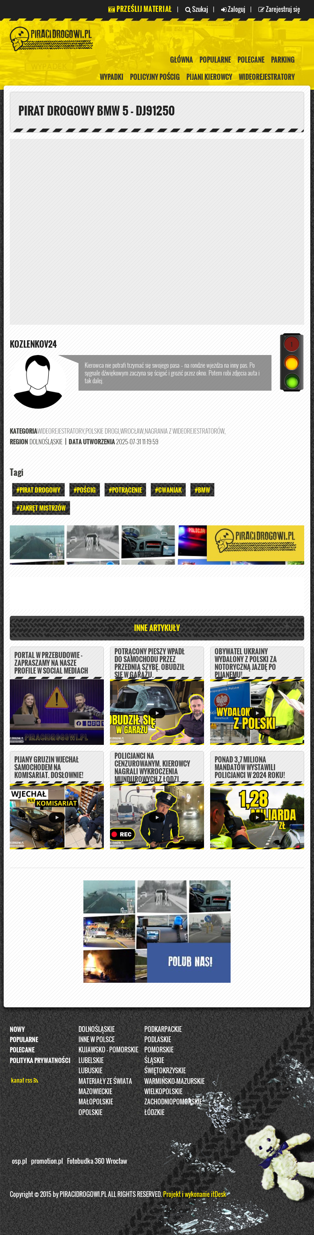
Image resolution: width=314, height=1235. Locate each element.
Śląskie (154, 1060)
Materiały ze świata (105, 1081)
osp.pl (19, 1161)
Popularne (215, 60)
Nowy (17, 1029)
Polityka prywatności (40, 1060)
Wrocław (132, 430)
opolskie (90, 1112)
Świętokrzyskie (165, 1070)
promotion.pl (47, 1161)
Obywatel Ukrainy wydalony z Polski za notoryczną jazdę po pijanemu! (246, 663)
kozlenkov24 (33, 344)
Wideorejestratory (267, 77)
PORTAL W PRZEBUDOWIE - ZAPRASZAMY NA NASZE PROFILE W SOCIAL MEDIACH (51, 663)
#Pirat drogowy (38, 489)
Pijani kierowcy (209, 77)
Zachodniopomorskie (173, 1101)
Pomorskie (158, 1049)
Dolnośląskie (96, 1029)
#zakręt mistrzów (41, 507)
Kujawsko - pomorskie (108, 1049)
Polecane (251, 60)
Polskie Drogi (102, 430)
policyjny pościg (155, 77)
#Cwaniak (168, 489)
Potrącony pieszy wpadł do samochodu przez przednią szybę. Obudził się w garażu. (149, 663)
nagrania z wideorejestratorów (184, 430)
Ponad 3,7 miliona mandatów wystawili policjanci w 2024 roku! (250, 767)
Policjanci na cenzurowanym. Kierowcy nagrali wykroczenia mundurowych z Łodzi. (152, 767)
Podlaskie (157, 1039)
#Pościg (85, 489)
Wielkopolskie (163, 1091)
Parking (283, 60)
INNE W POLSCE (96, 1039)
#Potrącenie (125, 489)
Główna (181, 60)
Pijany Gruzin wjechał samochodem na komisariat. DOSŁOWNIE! (48, 767)
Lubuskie (90, 1070)
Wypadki (111, 77)
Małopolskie (95, 1101)
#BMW (202, 489)
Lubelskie (90, 1060)
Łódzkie (154, 1112)
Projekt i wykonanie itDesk (194, 1194)
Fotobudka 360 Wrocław (97, 1161)
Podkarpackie (163, 1029)
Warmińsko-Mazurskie (174, 1081)
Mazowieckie (95, 1091)
